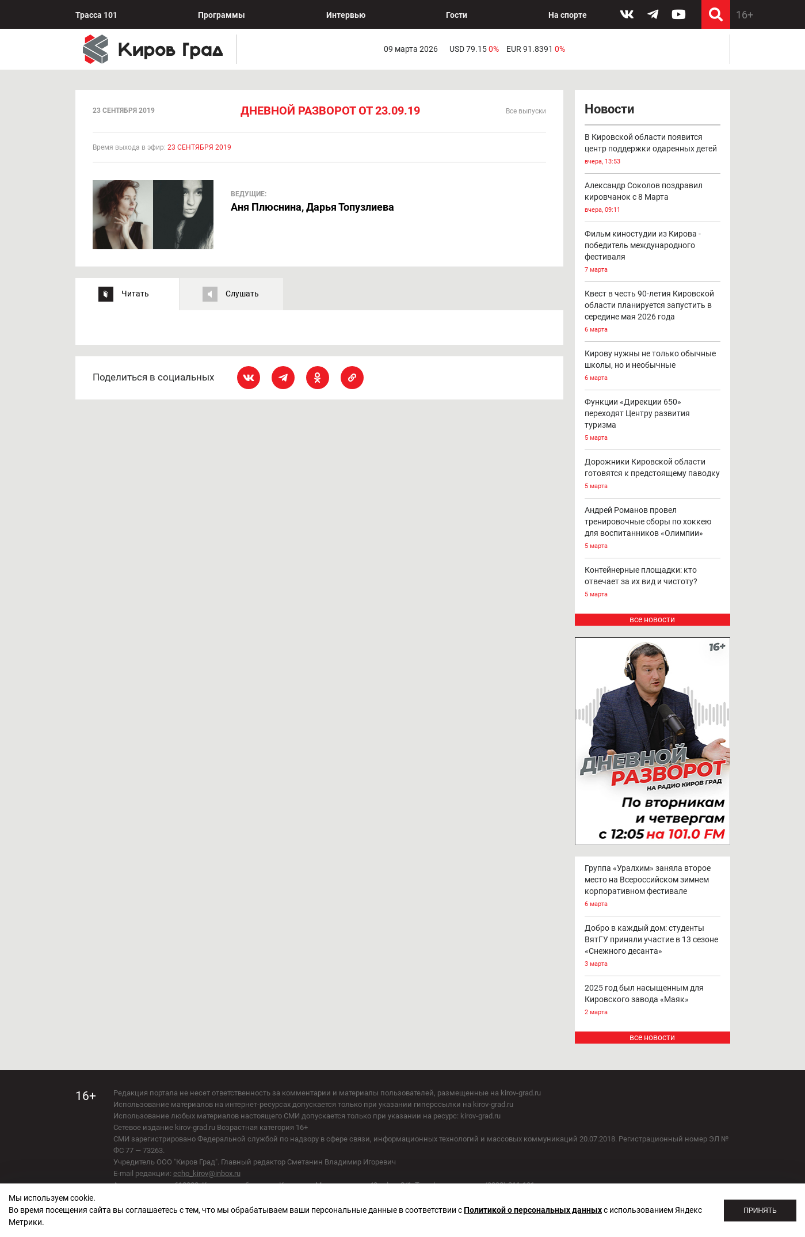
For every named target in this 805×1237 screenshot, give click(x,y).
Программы (221, 15)
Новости (609, 109)
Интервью (345, 15)
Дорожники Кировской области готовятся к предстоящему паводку (652, 474)
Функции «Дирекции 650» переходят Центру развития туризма (652, 420)
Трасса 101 (96, 15)
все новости (652, 619)
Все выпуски (526, 111)
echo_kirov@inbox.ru (207, 1173)
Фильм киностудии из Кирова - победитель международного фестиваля (652, 252)
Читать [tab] (135, 293)
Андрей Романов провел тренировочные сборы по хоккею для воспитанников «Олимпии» (652, 528)
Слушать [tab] (242, 293)
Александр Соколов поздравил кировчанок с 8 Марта (652, 198)
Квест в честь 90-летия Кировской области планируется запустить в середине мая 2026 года (652, 312)
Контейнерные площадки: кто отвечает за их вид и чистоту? (652, 582)
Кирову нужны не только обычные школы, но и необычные (652, 366)
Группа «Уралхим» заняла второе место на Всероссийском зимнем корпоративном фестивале (652, 886)
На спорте (567, 15)
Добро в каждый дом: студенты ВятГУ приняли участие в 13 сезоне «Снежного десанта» (652, 946)
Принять (760, 1210)
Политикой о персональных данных (533, 1210)
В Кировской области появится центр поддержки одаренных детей (652, 150)
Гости (456, 15)
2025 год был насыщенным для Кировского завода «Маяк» (652, 1000)
